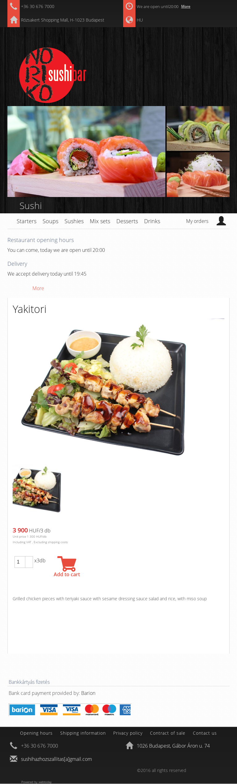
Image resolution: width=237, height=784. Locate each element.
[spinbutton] (20, 562)
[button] (29, 559)
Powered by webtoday (36, 782)
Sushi (30, 205)
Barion (88, 693)
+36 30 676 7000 (37, 6)
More (185, 6)
